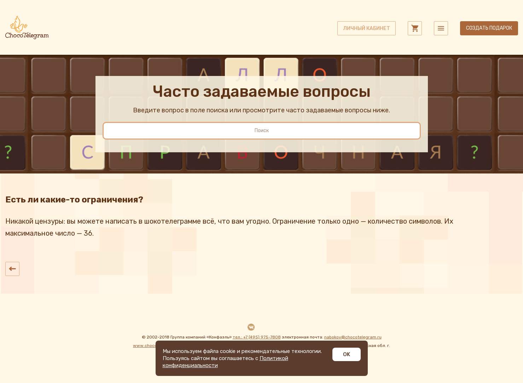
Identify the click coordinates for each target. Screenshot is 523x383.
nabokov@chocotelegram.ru (353, 337)
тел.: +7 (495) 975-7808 (257, 337)
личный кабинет (366, 28)
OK (346, 354)
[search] (262, 131)
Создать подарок (489, 28)
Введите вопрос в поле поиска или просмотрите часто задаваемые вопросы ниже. (261, 110)
